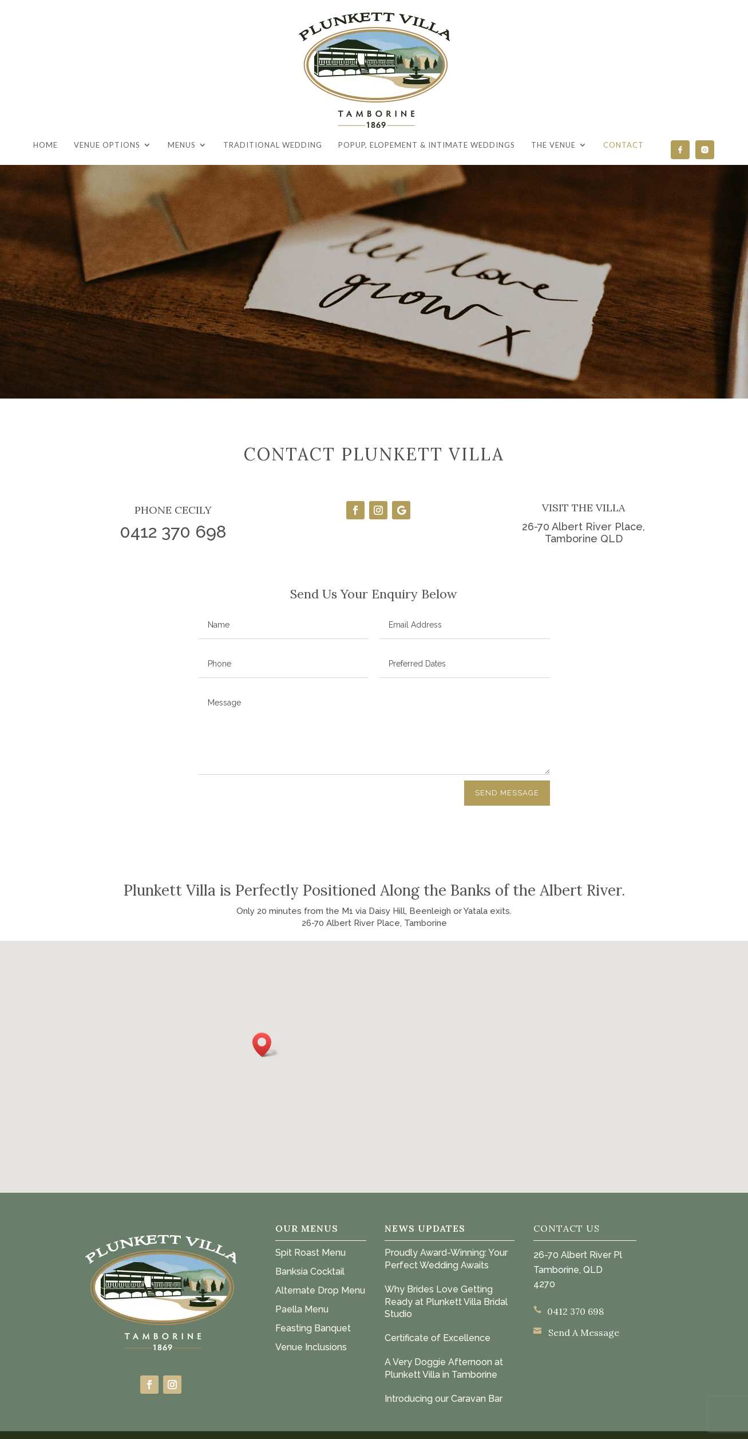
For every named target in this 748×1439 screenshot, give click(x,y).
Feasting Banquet (313, 1328)
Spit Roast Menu (310, 1252)
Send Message (507, 793)
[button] (265, 1044)
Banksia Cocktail (310, 1271)
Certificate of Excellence (437, 1337)
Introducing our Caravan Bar (443, 1398)
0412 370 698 (575, 1311)
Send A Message (583, 1332)
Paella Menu (302, 1309)
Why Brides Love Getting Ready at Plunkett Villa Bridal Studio (446, 1302)
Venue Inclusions (311, 1347)
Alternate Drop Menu (320, 1290)
